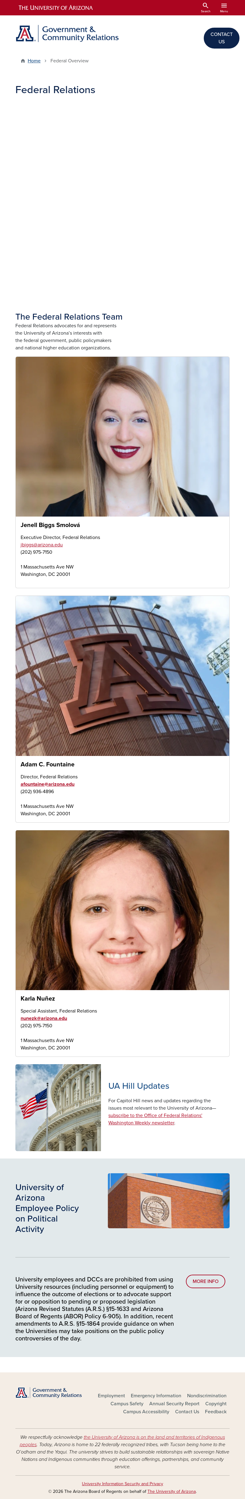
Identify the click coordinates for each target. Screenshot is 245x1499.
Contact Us (187, 1412)
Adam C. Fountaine (47, 764)
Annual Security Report (174, 1404)
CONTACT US (222, 38)
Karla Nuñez (38, 998)
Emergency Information (156, 1396)
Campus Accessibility (146, 1412)
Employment (111, 1396)
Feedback (216, 1412)
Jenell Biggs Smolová (50, 525)
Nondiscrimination (207, 1396)
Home (34, 61)
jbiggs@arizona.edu (42, 545)
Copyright (216, 1404)
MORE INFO (206, 1281)
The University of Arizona (171, 1491)
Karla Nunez (20, 1051)
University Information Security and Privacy (122, 1483)
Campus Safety (126, 1404)
